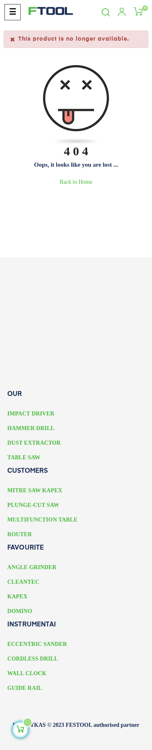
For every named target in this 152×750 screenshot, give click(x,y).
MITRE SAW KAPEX (34, 490)
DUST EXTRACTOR (34, 443)
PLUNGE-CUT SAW (33, 505)
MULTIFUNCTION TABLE (42, 520)
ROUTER (19, 534)
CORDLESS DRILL (32, 659)
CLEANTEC (23, 582)
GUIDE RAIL (24, 688)
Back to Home (76, 182)
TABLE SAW (24, 457)
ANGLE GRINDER (31, 567)
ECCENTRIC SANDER (37, 644)
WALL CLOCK (27, 673)
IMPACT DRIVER (30, 414)
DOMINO (19, 611)
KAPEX (17, 596)
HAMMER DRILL (30, 428)
